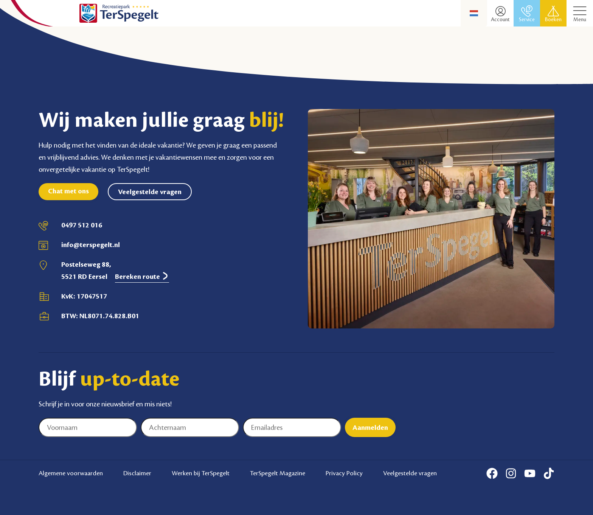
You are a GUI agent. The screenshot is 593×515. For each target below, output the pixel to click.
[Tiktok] (548, 473)
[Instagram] (511, 473)
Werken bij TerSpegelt (201, 473)
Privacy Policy (344, 473)
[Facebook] (492, 473)
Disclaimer (137, 473)
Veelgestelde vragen (150, 192)
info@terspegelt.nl (90, 245)
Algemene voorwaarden (71, 473)
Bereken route (142, 276)
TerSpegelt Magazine (277, 473)
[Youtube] (530, 473)
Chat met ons (68, 191)
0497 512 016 (81, 225)
